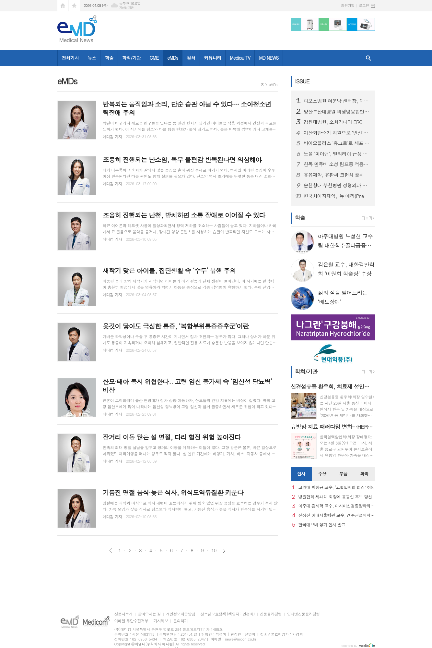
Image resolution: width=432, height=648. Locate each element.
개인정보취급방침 (180, 614)
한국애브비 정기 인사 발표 (321, 525)
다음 (224, 551)
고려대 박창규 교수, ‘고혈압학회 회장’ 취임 (336, 487)
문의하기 (180, 620)
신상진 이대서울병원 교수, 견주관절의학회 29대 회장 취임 (336, 515)
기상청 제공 (126, 8)
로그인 (364, 5)
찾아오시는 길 (149, 614)
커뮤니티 (212, 58)
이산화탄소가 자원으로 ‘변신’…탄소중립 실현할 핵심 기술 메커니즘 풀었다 (337, 132)
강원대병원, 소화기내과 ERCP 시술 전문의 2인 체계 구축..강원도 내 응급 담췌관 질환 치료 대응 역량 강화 (337, 122)
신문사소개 (123, 614)
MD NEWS (268, 58)
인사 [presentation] (301, 474)
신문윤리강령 (271, 614)
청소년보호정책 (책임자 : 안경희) (227, 614)
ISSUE (302, 81)
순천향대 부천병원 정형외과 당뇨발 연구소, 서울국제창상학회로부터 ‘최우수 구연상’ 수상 (337, 185)
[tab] (301, 474)
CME (153, 58)
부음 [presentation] (343, 474)
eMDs (172, 58)
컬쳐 (191, 58)
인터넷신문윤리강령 (303, 614)
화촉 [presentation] (364, 474)
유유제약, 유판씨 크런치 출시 (334, 175)
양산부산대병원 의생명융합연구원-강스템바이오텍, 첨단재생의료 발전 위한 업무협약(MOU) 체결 (337, 111)
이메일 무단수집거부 (131, 620)
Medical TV (240, 58)
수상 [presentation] (322, 474)
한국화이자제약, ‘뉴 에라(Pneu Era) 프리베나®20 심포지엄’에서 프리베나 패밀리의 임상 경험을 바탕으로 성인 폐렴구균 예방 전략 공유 (337, 196)
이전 (110, 551)
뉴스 (92, 58)
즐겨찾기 (74, 5)
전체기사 (70, 58)
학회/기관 (131, 58)
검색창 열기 (368, 58)
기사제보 (160, 620)
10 (213, 550)
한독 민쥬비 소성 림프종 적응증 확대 (337, 164)
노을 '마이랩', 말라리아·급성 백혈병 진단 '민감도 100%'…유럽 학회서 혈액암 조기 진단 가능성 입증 (337, 154)
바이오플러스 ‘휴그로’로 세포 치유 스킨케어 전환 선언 (337, 143)
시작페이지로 (62, 5)
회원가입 (347, 5)
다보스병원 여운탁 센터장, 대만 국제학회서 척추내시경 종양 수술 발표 (337, 101)
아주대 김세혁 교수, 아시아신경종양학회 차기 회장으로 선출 (336, 506)
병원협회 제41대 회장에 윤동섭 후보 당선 (335, 497)
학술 (109, 58)
